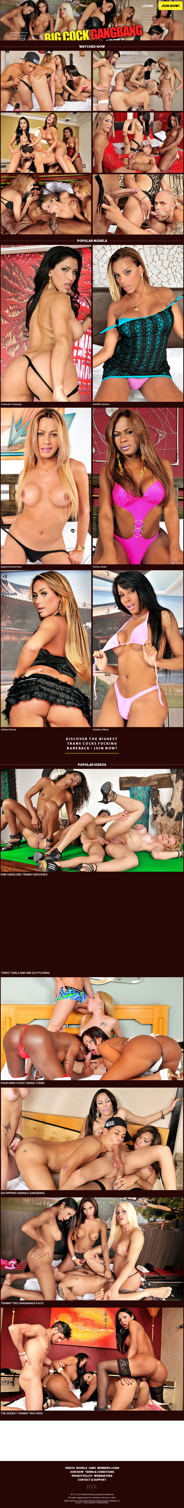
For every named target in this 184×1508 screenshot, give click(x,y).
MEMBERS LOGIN (108, 1468)
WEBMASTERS (103, 1476)
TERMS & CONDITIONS (99, 1472)
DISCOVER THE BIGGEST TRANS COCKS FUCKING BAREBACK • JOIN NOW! (92, 743)
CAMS (92, 1468)
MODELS (81, 1468)
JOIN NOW (77, 1472)
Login (147, 6)
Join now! (171, 6)
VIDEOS (70, 1468)
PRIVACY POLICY (82, 1476)
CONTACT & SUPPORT (92, 1480)
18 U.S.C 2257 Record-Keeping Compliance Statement (92, 1494)
